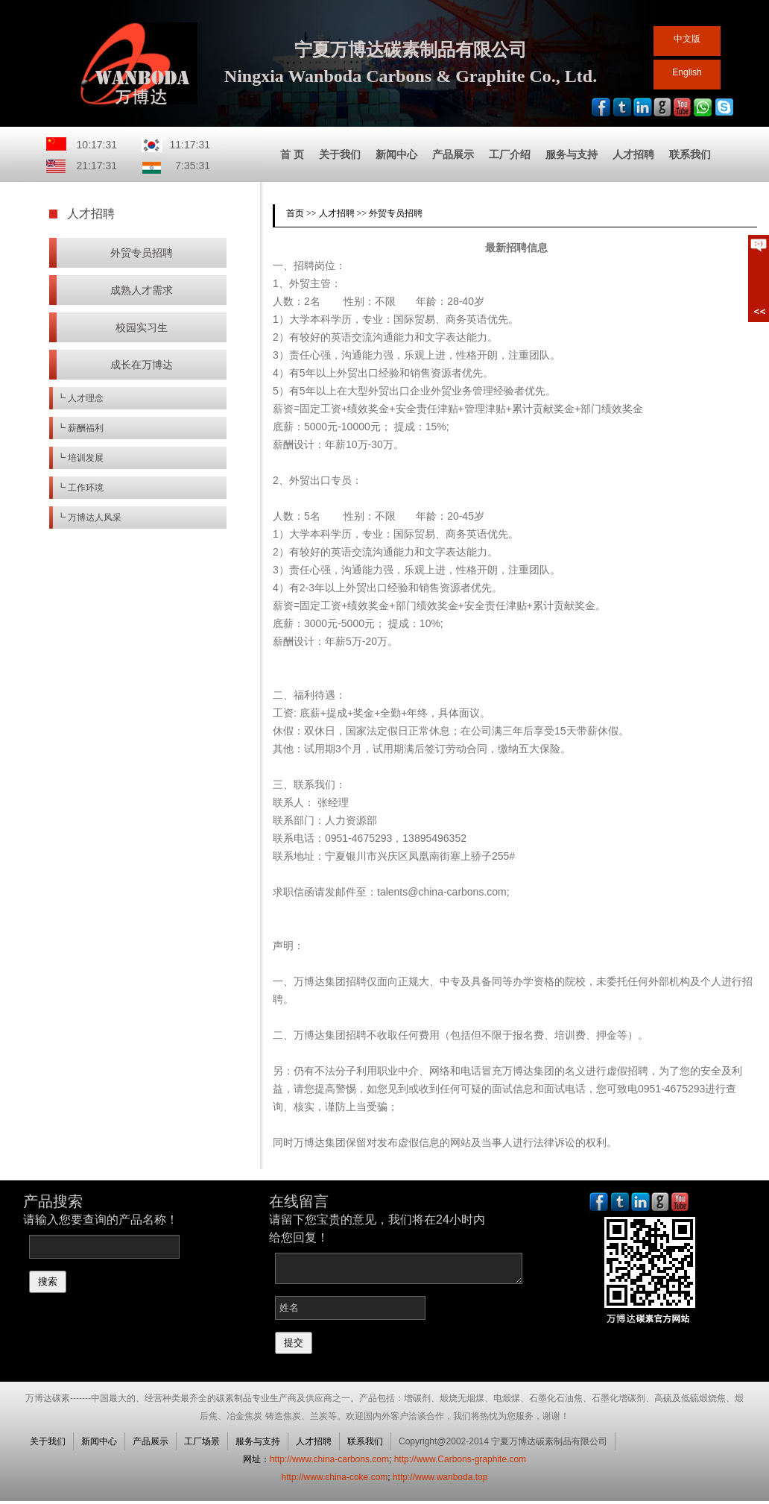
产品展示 (453, 154)
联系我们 (690, 154)
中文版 (687, 39)
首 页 (292, 154)
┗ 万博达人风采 (89, 517)
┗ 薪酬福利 (80, 428)
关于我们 (340, 154)
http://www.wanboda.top (440, 1477)
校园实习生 (141, 327)
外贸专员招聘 (141, 253)
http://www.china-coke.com (335, 1477)
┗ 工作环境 (80, 487)
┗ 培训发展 (80, 458)
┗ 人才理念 (80, 398)
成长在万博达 (141, 365)
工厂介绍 (510, 154)
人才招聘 (633, 154)
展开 (758, 278)
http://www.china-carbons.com (329, 1459)
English (686, 72)
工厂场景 (202, 1441)
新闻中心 (396, 154)
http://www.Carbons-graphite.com (460, 1459)
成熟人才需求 (141, 290)
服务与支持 (571, 154)
